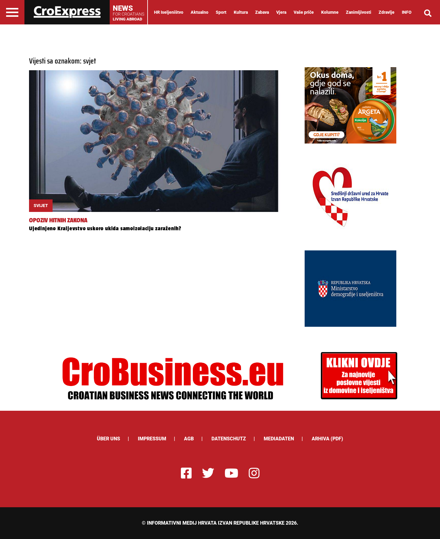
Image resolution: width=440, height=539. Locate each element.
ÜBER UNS (108, 439)
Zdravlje (386, 12)
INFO (407, 12)
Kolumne (330, 12)
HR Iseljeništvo (168, 12)
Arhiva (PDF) (327, 439)
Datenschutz (228, 439)
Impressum (152, 439)
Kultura (241, 12)
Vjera (281, 12)
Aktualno (199, 12)
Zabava (262, 12)
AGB (189, 439)
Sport (221, 12)
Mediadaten (279, 439)
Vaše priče (304, 12)
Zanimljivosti (358, 12)
